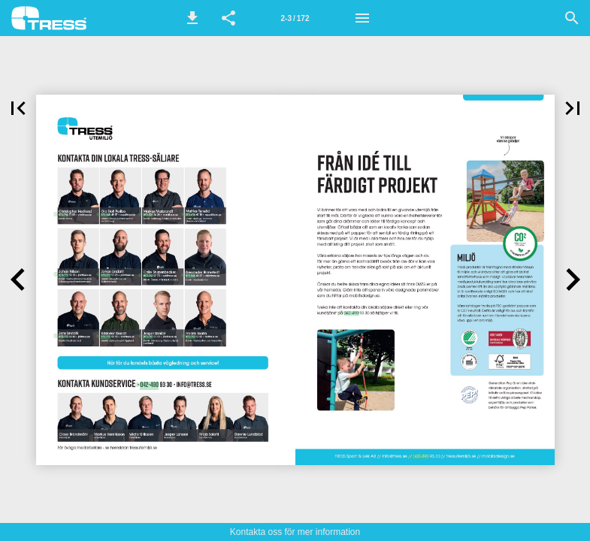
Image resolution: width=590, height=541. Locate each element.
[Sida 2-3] (295, 18)
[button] (192, 18)
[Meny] (362, 18)
